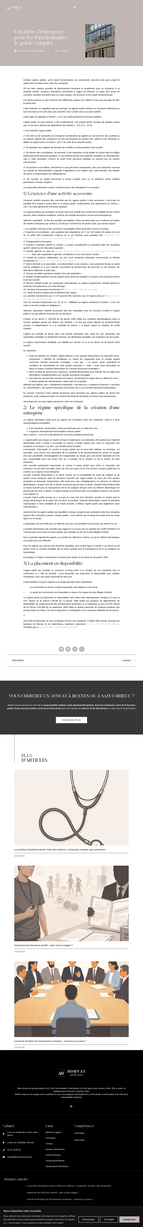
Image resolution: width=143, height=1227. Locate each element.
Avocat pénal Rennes (55, 1161)
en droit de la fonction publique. (103, 624)
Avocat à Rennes (53, 1155)
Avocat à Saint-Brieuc (55, 1149)
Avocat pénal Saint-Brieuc (57, 1166)
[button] (61, 649)
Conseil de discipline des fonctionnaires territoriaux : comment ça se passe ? (50, 1041)
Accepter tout (129, 1219)
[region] (71, 1217)
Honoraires (50, 1138)
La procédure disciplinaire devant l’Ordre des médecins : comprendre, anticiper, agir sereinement (59, 849)
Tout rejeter (109, 1219)
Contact (49, 1144)
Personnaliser (88, 1219)
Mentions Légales (53, 1132)
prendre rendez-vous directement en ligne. (58, 627)
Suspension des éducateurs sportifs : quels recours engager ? (43, 945)
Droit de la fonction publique (32, 50)
